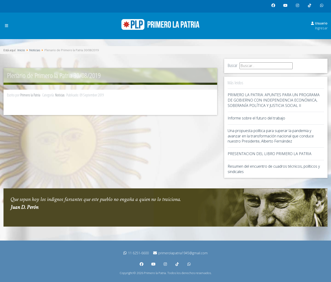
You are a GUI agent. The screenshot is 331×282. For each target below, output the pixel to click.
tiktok (310, 7)
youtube (286, 7)
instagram (298, 7)
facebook (274, 7)
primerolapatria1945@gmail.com (180, 253)
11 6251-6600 (136, 253)
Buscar (232, 65)
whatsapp (323, 7)
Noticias (59, 95)
